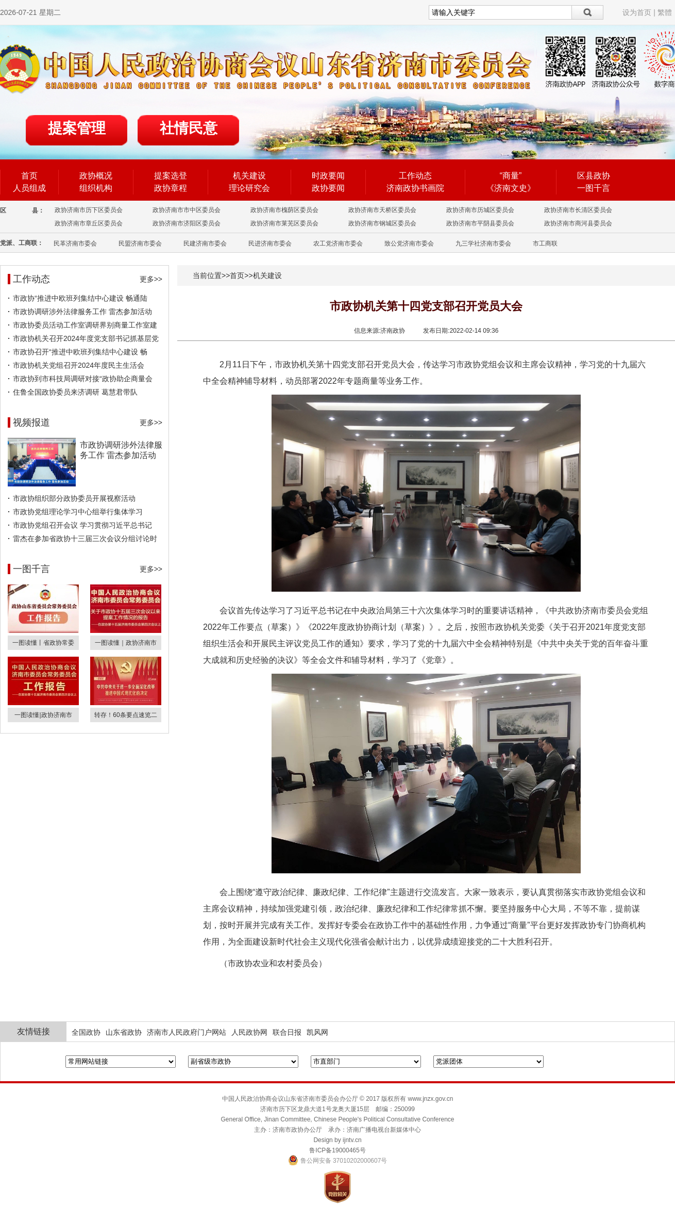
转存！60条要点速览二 (125, 715)
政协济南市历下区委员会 (89, 210)
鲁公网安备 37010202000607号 (337, 1160)
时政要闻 (328, 175)
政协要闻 (328, 188)
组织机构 (95, 188)
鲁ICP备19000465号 (337, 1150)
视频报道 (31, 422)
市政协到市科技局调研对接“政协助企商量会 (83, 379)
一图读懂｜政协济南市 (126, 642)
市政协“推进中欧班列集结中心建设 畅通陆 (80, 298)
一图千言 (593, 188)
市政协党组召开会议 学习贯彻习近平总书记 (82, 525)
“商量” (511, 175)
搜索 (587, 12)
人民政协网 (249, 1032)
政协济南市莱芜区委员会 (284, 223)
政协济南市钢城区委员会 (382, 223)
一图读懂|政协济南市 (43, 715)
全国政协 (86, 1032)
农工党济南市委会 (338, 243)
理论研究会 (249, 188)
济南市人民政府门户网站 (186, 1032)
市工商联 (545, 243)
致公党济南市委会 (409, 243)
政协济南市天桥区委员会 (382, 210)
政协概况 (95, 175)
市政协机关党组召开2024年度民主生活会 (78, 365)
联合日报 (287, 1032)
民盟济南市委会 (140, 243)
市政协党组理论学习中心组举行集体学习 (78, 512)
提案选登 (170, 175)
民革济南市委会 (75, 243)
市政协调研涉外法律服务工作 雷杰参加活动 (82, 311)
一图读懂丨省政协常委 (43, 642)
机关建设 (249, 175)
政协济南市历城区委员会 (480, 210)
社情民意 (188, 128)
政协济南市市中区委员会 (187, 210)
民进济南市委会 (270, 243)
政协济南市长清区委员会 (578, 210)
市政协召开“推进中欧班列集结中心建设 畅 (80, 352)
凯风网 (317, 1032)
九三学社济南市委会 (483, 243)
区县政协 (593, 175)
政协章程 (170, 188)
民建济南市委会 (205, 243)
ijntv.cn (352, 1140)
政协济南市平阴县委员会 (480, 223)
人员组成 (29, 188)
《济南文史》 (510, 188)
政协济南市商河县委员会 (578, 223)
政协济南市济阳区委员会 (187, 223)
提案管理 (77, 128)
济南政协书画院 (415, 188)
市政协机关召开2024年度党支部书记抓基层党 (86, 338)
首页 (29, 175)
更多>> (151, 279)
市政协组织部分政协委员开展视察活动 (74, 498)
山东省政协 (124, 1032)
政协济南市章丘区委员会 (89, 223)
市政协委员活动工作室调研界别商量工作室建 (85, 325)
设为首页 (636, 12)
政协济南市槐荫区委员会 (284, 210)
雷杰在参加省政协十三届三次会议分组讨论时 (85, 538)
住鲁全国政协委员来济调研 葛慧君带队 (75, 392)
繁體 (664, 12)
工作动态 (415, 175)
